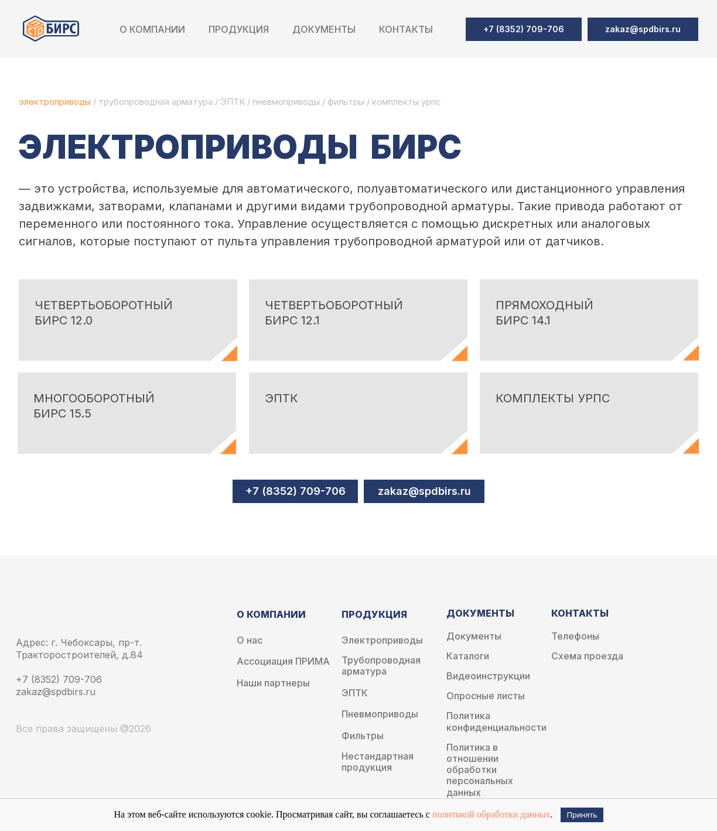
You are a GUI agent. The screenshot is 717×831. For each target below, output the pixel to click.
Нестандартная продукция (378, 762)
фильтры (347, 101)
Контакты (406, 29)
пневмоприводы (287, 101)
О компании (152, 29)
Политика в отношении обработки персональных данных (479, 770)
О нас (249, 640)
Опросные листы (485, 696)
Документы (473, 636)
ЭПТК (232, 101)
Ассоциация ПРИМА (283, 661)
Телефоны (575, 636)
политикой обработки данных (491, 814)
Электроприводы (382, 640)
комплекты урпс (406, 101)
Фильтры (363, 735)
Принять (581, 815)
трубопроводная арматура (155, 101)
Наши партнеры (273, 683)
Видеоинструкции (488, 676)
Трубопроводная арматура (381, 666)
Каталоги (467, 656)
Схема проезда (587, 656)
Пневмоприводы (380, 714)
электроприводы (56, 101)
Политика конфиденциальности (496, 721)
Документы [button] (324, 29)
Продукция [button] (239, 29)
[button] (643, 29)
